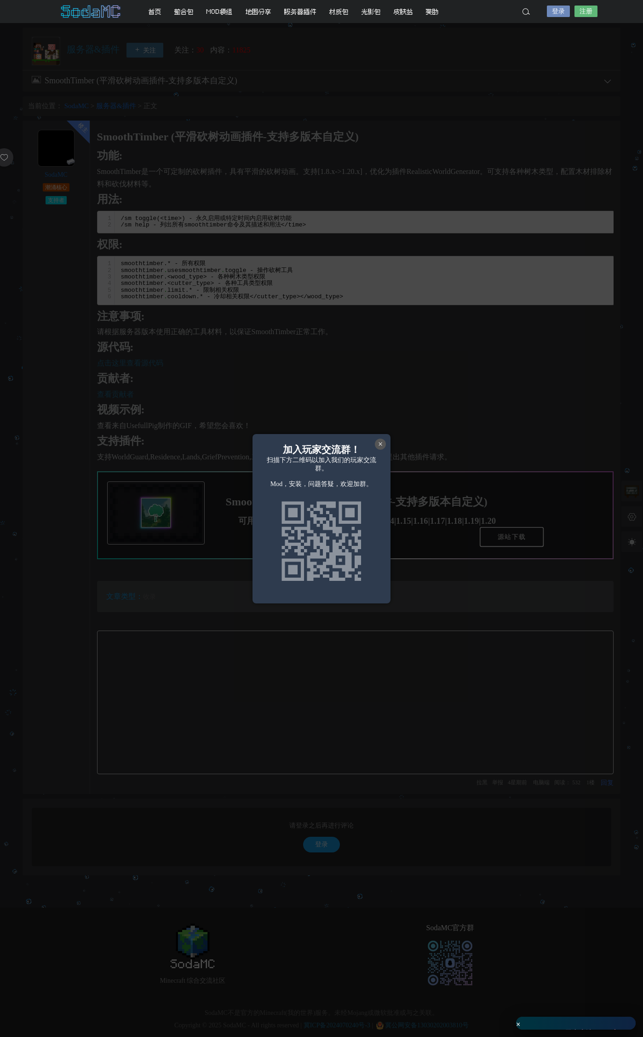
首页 (155, 11)
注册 (586, 11)
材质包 (339, 11)
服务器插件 (300, 11)
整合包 (184, 11)
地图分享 (258, 11)
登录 (558, 11)
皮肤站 (403, 11)
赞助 (432, 11)
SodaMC (92, 11)
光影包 (371, 11)
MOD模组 (220, 11)
